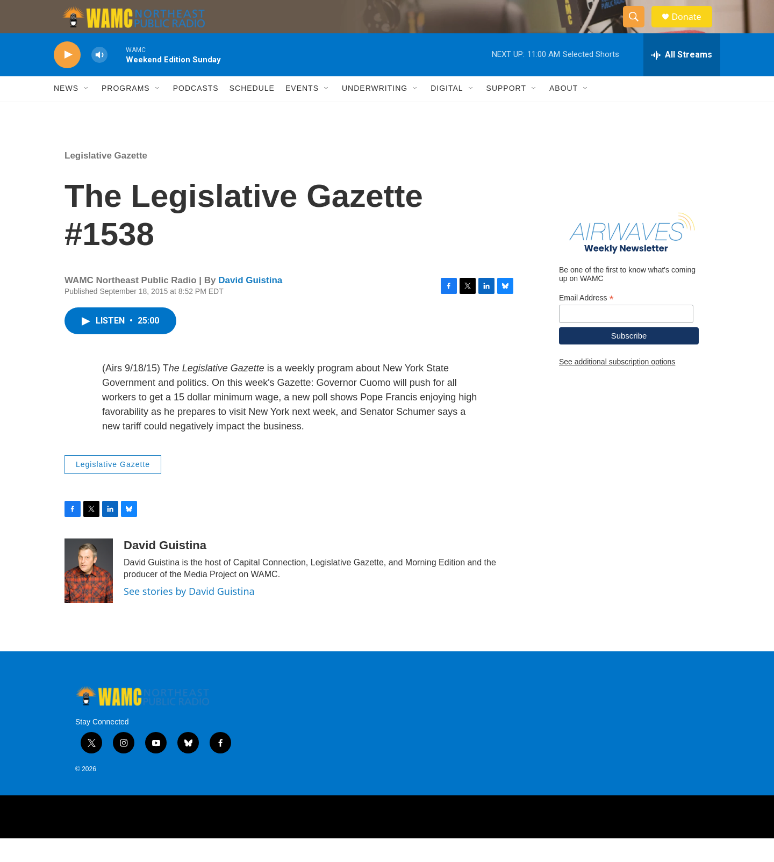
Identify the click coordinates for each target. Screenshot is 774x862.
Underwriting (374, 111)
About (563, 111)
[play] (67, 78)
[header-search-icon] (638, 28)
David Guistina (250, 304)
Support (506, 111)
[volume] (99, 78)
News (66, 111)
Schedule (252, 111)
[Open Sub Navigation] (86, 111)
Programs (126, 111)
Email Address (586, 321)
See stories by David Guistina (189, 614)
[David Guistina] (88, 594)
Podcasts (196, 111)
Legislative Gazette (105, 179)
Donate (693, 28)
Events (302, 111)
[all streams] (681, 77)
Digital (447, 111)
